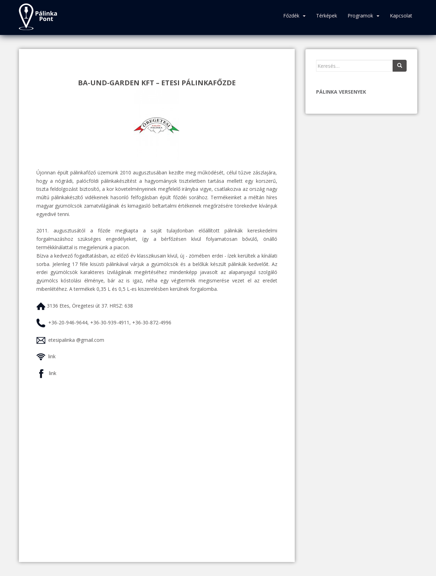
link (52, 356)
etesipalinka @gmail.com (76, 340)
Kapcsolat (401, 15)
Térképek (326, 15)
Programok (360, 15)
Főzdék (291, 15)
